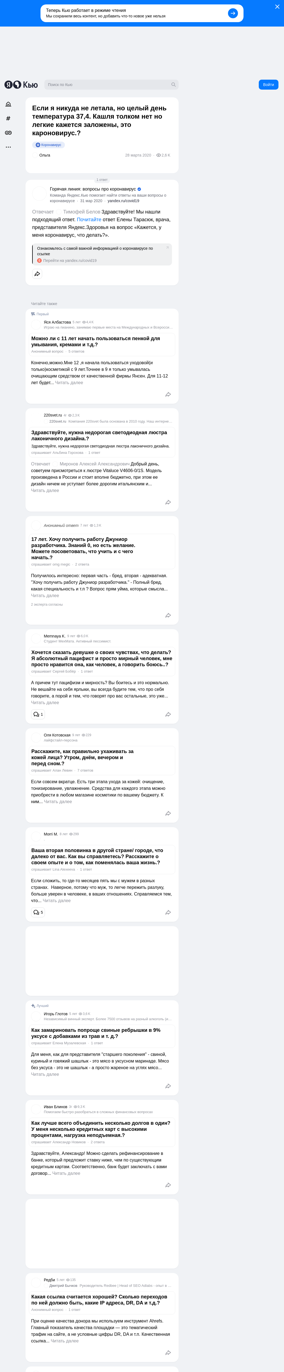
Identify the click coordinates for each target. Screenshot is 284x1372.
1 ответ (102, 180)
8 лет (64, 834)
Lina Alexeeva (63, 869)
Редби (49, 1280)
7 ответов (85, 770)
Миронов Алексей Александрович (95, 464)
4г (65, 415)
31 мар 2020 (91, 201)
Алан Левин (62, 770)
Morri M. (51, 834)
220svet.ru (53, 415)
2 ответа (82, 564)
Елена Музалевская (69, 1043)
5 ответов (76, 351)
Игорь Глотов (56, 1014)
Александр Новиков (68, 1142)
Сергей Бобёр (64, 671)
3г (70, 1107)
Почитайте (89, 219)
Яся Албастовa (57, 322)
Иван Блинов (55, 1107)
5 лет (77, 322)
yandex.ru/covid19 (123, 201)
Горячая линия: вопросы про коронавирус (93, 189)
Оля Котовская (57, 735)
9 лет (71, 636)
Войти (268, 84)
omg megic (61, 564)
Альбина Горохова (67, 453)
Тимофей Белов (81, 212)
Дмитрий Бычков (63, 1286)
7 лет (84, 525)
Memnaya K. (55, 636)
